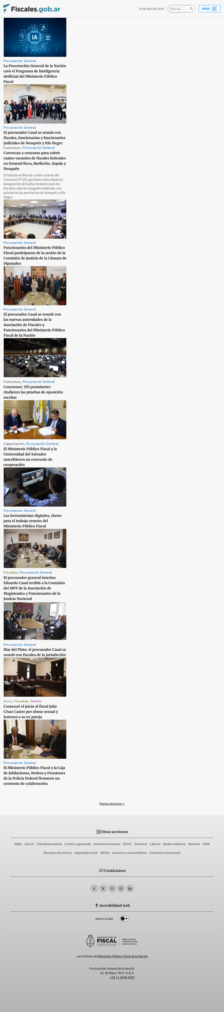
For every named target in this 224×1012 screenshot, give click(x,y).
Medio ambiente (174, 844)
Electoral (141, 844)
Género (36, 701)
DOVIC (127, 844)
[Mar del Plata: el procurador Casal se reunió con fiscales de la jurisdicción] (35, 621)
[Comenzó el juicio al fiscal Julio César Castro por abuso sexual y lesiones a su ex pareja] (35, 677)
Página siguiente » (112, 804)
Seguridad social (86, 853)
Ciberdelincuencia (49, 844)
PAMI (206, 844)
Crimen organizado (78, 844)
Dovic (8, 701)
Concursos (12, 148)
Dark (124, 919)
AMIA (18, 844)
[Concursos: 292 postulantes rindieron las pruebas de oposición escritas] (35, 357)
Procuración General (20, 61)
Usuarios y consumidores (129, 853)
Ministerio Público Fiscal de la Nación (123, 956)
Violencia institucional (165, 853)
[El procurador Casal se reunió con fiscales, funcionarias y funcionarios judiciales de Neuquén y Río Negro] (35, 104)
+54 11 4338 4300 (122, 977)
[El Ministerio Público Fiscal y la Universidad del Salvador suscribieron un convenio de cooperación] (35, 419)
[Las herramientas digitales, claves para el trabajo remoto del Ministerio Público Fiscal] (35, 487)
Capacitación (14, 444)
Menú (209, 8)
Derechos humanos (107, 844)
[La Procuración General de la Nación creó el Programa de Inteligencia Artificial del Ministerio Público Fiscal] (35, 37)
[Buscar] (179, 9)
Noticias (194, 844)
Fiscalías (11, 572)
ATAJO (29, 844)
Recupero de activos (58, 853)
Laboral (155, 844)
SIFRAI (104, 853)
